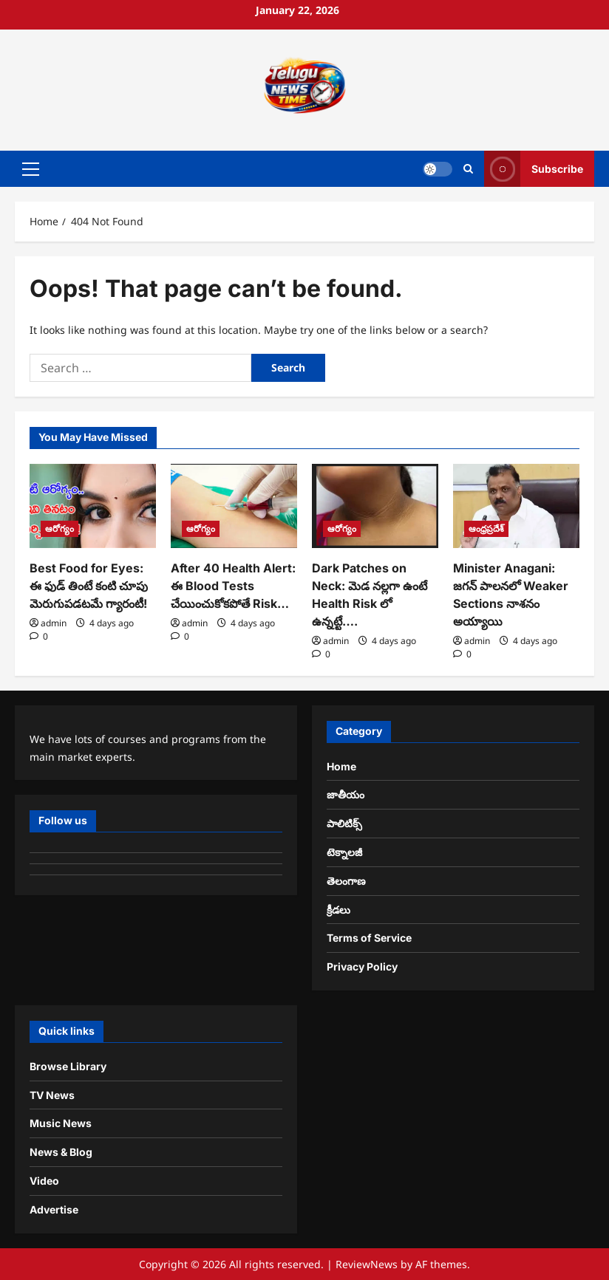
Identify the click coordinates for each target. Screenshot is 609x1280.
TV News (52, 1095)
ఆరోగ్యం (59, 528)
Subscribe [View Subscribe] (533, 169)
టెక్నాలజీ (344, 852)
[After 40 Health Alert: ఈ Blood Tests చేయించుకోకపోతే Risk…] (234, 506)
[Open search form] (468, 168)
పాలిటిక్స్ (344, 823)
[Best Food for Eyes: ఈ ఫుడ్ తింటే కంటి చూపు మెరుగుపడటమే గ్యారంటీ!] (93, 506)
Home (341, 766)
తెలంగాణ (346, 881)
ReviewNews (367, 1264)
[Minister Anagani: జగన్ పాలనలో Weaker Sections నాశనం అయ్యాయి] (516, 506)
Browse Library (68, 1066)
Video (44, 1180)
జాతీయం (345, 794)
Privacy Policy (362, 966)
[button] (31, 169)
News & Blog (61, 1152)
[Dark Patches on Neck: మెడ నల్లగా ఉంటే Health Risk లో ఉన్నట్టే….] (375, 506)
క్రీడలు (338, 909)
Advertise (54, 1209)
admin (54, 623)
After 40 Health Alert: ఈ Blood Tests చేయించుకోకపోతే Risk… (233, 586)
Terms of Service (369, 937)
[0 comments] (39, 636)
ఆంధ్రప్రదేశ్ (486, 528)
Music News (61, 1123)
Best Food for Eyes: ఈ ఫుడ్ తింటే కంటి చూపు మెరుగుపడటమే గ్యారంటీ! (89, 586)
